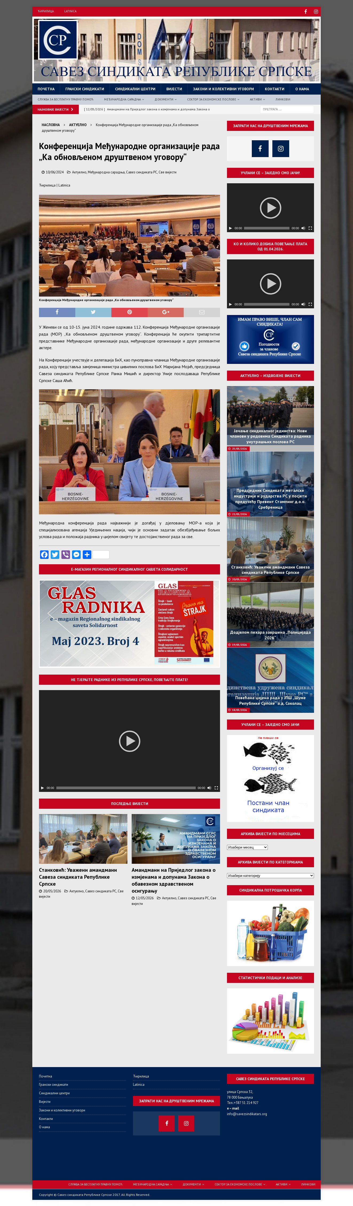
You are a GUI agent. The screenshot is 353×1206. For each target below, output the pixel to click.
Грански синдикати (84, 88)
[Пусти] (42, 787)
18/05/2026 (239, 709)
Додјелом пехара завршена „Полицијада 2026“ (270, 634)
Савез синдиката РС (141, 171)
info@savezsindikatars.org (247, 1113)
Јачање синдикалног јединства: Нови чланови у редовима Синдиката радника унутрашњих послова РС (270, 435)
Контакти (274, 88)
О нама (302, 88)
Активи (256, 99)
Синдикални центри (135, 88)
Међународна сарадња (122, 99)
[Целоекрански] (216, 787)
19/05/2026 (239, 644)
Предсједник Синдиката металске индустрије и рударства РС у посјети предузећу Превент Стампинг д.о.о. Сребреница (270, 498)
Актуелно (79, 171)
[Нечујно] (209, 787)
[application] (129, 740)
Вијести (174, 88)
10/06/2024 (55, 171)
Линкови (283, 99)
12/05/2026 (145, 897)
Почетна (46, 88)
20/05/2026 (52, 890)
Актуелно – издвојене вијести (270, 375)
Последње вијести (129, 803)
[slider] (126, 787)
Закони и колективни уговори (223, 88)
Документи (164, 99)
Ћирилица (46, 11)
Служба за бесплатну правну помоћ (65, 99)
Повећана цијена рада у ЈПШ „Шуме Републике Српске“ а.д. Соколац (270, 699)
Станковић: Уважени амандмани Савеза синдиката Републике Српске (78, 876)
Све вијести (167, 171)
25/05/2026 (239, 448)
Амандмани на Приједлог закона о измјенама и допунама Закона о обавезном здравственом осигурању (173, 880)
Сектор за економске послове (211, 99)
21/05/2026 (239, 513)
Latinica (70, 11)
